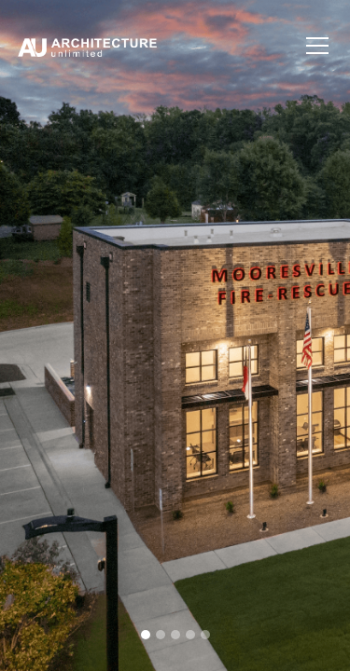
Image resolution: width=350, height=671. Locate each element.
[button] (313, 45)
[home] (157, 46)
